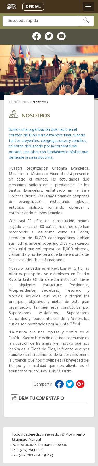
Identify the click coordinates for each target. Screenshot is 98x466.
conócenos (19, 102)
